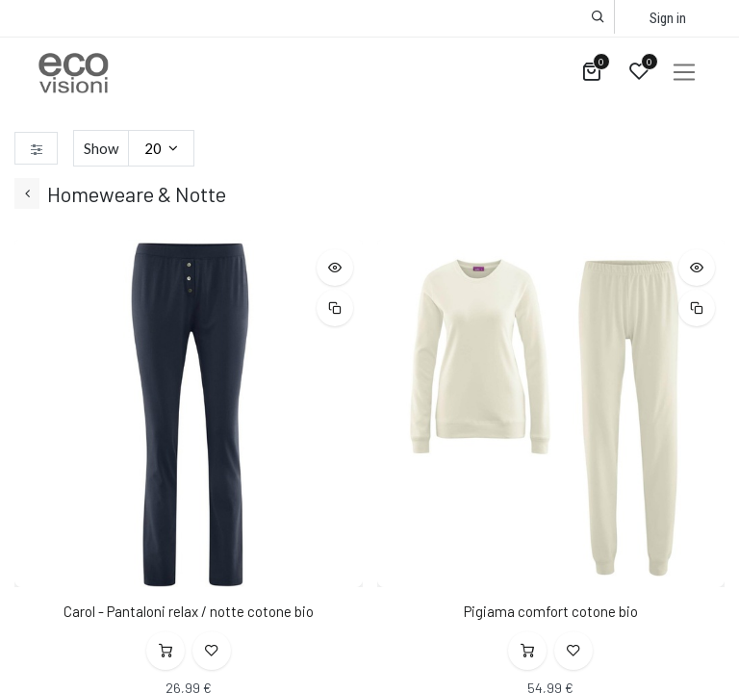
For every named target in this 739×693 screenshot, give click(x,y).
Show (101, 148)
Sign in (668, 18)
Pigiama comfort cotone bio (551, 611)
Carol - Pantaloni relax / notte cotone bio (189, 611)
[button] (598, 17)
